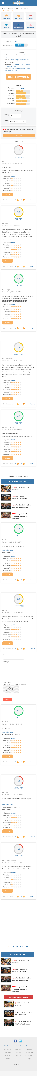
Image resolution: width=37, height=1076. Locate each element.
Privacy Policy (29, 1055)
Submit (7, 699)
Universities (7, 1049)
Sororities (7, 1055)
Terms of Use (29, 1052)
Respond (7, 194)
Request (18, 1052)
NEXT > (19, 946)
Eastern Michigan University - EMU (19, 60)
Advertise (18, 1049)
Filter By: (6, 114)
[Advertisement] (18, 921)
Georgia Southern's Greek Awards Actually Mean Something (20, 516)
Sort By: (5, 120)
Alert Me (19, 135)
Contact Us (18, 1055)
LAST (27, 946)
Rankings (7, 1059)
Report (32, 200)
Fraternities (7, 1052)
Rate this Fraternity (18, 77)
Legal (29, 1059)
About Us (29, 1049)
